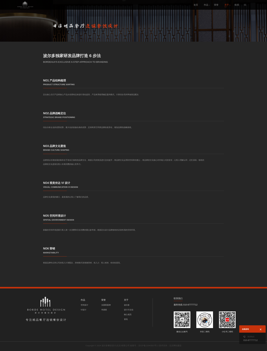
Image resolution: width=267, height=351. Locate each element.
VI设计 (83, 310)
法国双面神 (106, 305)
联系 (237, 5)
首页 (196, 5)
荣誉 (216, 5)
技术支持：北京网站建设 (168, 346)
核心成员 (127, 314)
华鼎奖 (104, 310)
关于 (226, 5)
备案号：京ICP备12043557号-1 (143, 346)
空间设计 (84, 305)
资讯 (126, 319)
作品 (206, 5)
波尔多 (127, 305)
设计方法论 (128, 310)
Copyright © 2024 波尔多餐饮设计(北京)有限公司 (109, 346)
